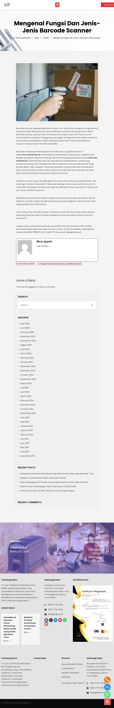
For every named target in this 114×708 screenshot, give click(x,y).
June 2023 (25, 417)
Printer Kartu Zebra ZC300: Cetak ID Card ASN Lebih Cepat (47, 490)
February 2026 (27, 332)
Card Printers (68, 668)
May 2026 (24, 323)
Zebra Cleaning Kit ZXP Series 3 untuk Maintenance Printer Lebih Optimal (54, 482)
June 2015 (24, 451)
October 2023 (26, 409)
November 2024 (27, 370)
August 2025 (26, 345)
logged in (32, 287)
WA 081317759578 (31, 232)
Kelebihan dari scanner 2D (28, 198)
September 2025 (28, 340)
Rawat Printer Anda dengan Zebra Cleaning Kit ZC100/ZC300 (48, 486)
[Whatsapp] (107, 694)
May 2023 (24, 421)
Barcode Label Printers (72, 664)
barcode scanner (56, 263)
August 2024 (26, 383)
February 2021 (26, 434)
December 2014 (27, 456)
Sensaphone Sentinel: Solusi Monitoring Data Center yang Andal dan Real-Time (56, 473)
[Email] (107, 687)
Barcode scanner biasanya (28, 128)
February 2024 (27, 400)
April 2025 (25, 349)
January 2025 (26, 362)
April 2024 (25, 392)
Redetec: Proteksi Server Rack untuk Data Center (43, 478)
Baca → (7, 640)
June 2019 (24, 443)
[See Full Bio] (49, 246)
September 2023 (28, 413)
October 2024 (26, 375)
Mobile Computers (70, 672)
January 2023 (26, 426)
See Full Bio (42, 246)
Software (66, 677)
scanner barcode (73, 263)
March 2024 (25, 396)
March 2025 (25, 353)
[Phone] (107, 680)
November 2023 (27, 404)
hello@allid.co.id (73, 232)
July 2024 (24, 387)
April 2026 (25, 328)
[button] (57, 4)
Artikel (31, 263)
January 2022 (26, 430)
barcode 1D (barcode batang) (50, 184)
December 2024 (28, 366)
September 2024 (28, 379)
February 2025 (27, 357)
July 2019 (24, 439)
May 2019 (24, 447)
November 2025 (27, 336)
